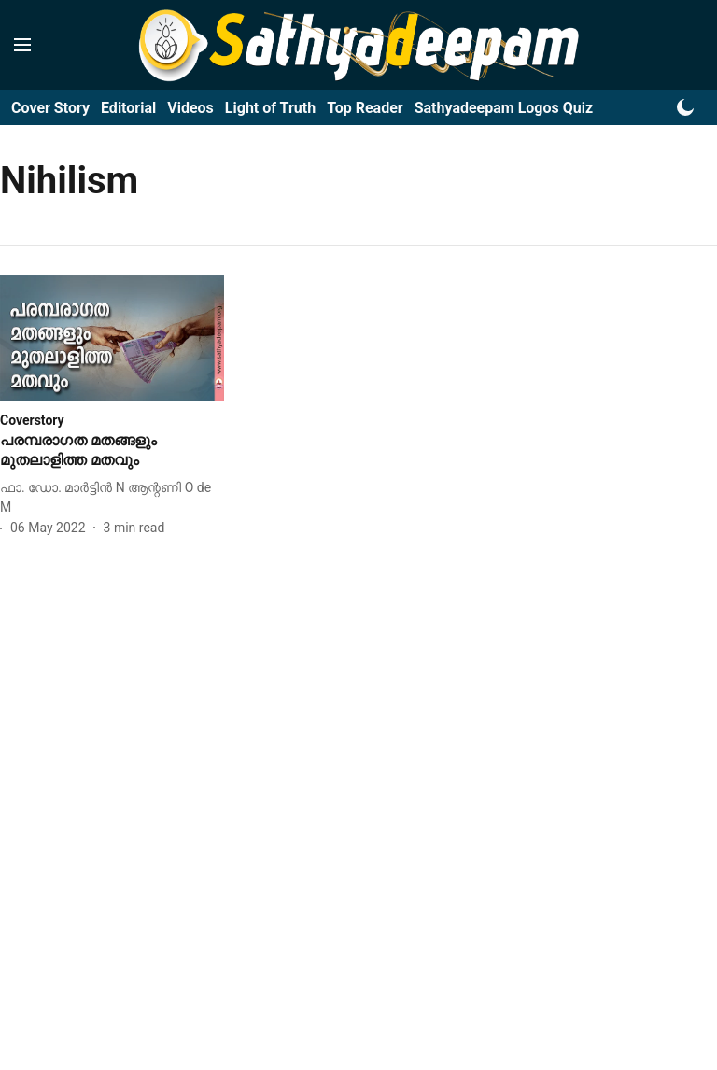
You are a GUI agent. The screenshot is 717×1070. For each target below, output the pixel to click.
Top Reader (365, 108)
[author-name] (112, 497)
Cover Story (50, 108)
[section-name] (32, 420)
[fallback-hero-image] (112, 338)
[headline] (112, 451)
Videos (190, 108)
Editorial (128, 108)
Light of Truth (270, 108)
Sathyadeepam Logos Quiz (504, 108)
